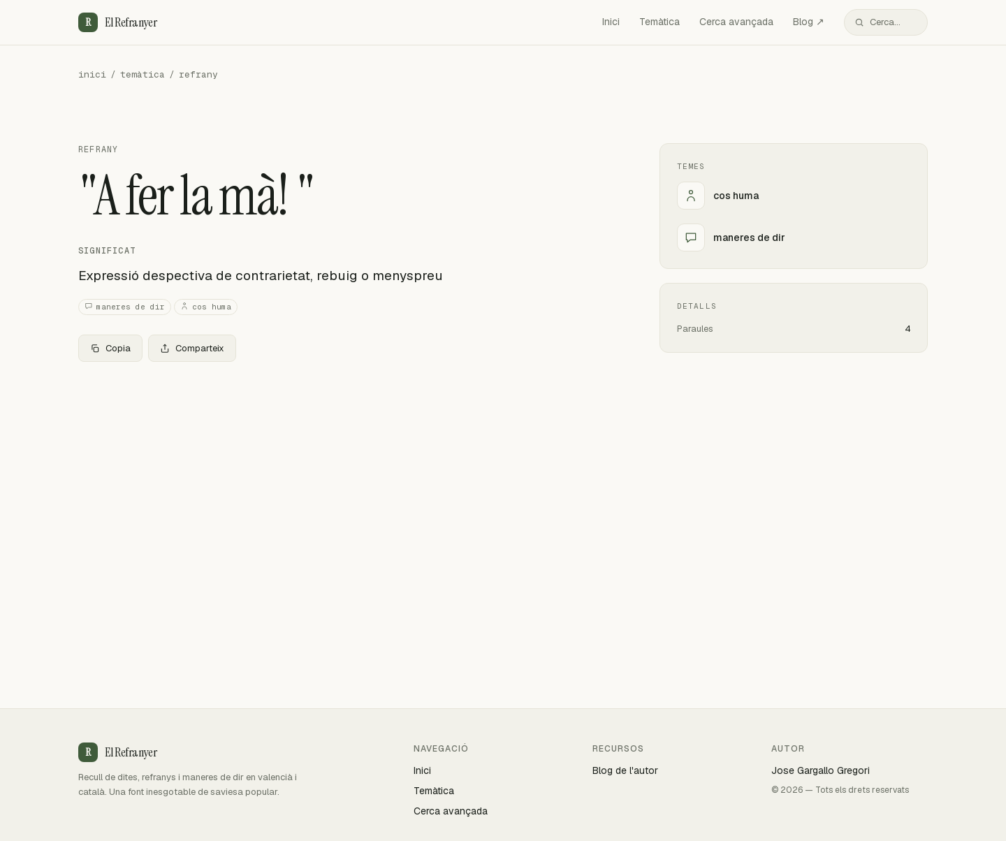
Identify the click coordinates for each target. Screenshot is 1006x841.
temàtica (142, 74)
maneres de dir (125, 307)
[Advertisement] (346, 476)
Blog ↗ (808, 21)
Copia (110, 348)
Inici (611, 21)
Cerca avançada (736, 21)
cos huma (205, 307)
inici (92, 74)
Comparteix (192, 348)
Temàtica (659, 21)
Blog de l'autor (625, 770)
